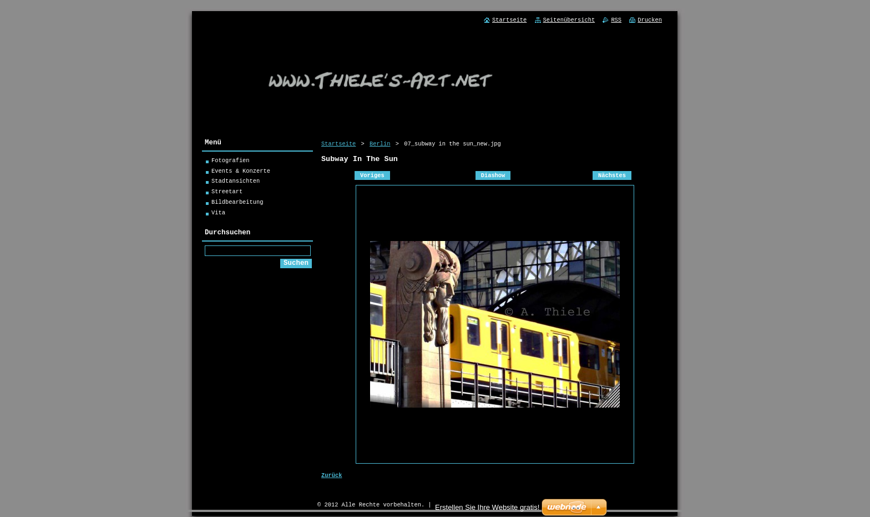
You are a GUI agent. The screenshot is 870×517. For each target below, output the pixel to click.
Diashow (493, 178)
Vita (218, 214)
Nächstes (612, 178)
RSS (616, 20)
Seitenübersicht (569, 20)
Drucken (650, 20)
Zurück (331, 479)
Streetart (226, 193)
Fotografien (230, 162)
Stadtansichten (235, 183)
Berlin (380, 144)
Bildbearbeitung (237, 204)
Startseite (338, 144)
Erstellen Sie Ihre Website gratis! (487, 507)
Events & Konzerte (240, 173)
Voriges (372, 178)
